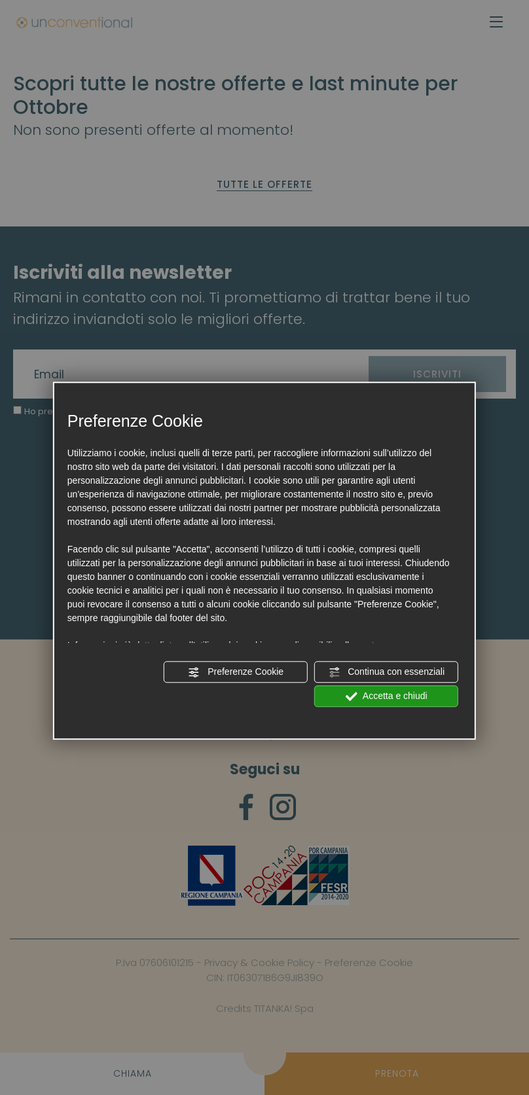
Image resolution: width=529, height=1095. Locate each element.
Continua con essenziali (386, 672)
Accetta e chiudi (387, 696)
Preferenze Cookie (235, 672)
